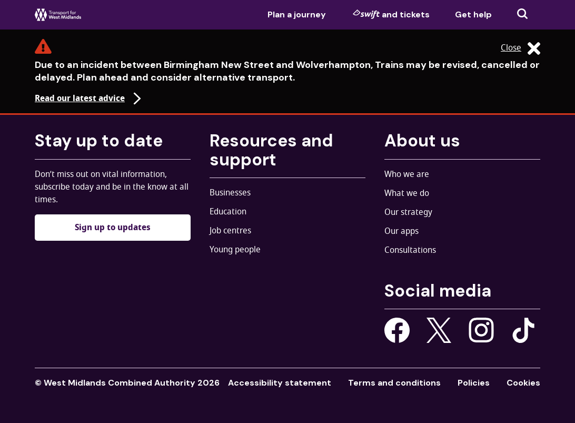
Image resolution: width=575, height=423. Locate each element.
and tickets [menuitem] (391, 14)
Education (228, 211)
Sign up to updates (113, 227)
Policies (474, 382)
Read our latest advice (89, 98)
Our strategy (408, 212)
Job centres (230, 230)
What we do (406, 193)
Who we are (406, 174)
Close (520, 48)
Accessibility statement (279, 382)
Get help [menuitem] (473, 14)
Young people (235, 249)
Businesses (230, 192)
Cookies (523, 382)
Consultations (410, 250)
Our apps (401, 231)
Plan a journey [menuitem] (296, 14)
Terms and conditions (394, 382)
